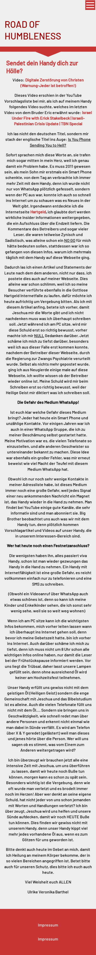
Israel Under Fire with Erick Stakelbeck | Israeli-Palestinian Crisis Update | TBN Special (52, 118)
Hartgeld (38, 211)
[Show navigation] (90, 5)
